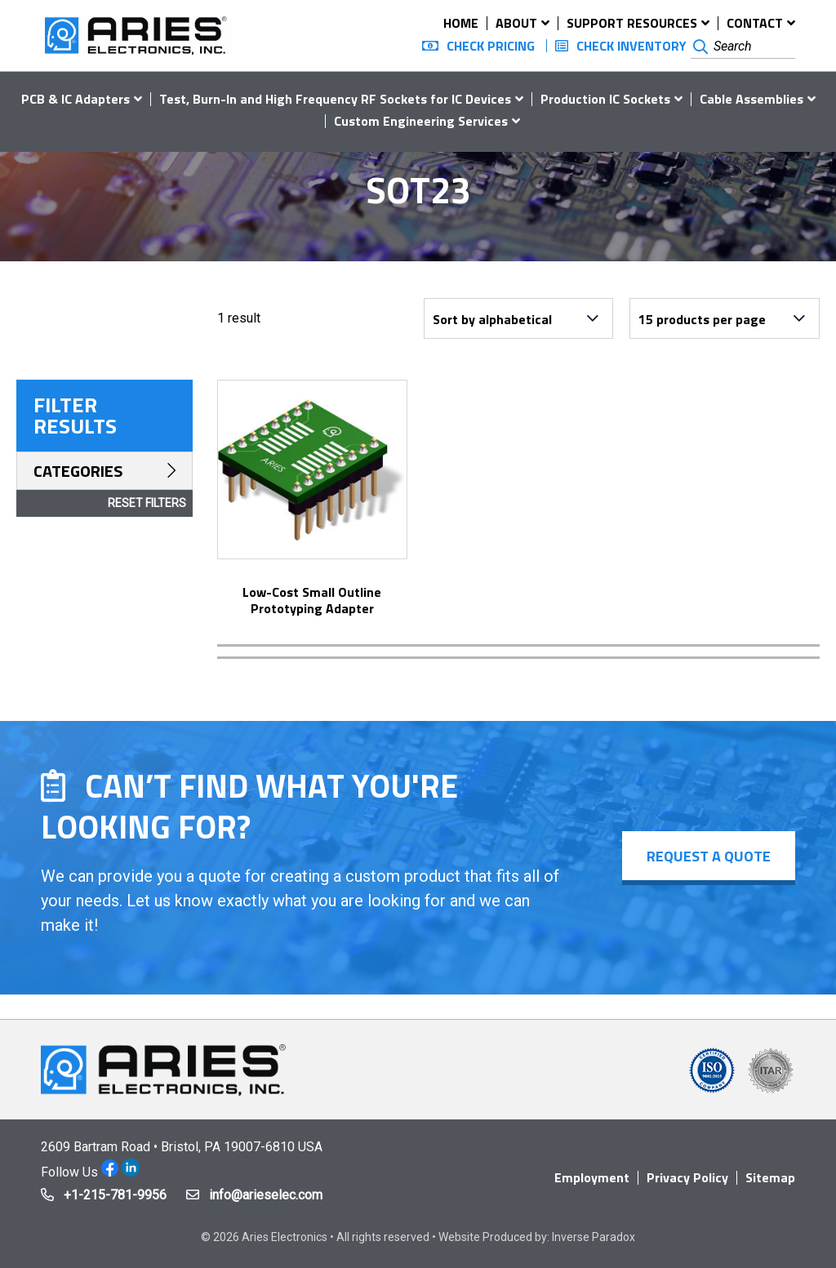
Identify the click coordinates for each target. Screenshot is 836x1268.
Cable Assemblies (751, 99)
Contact (755, 23)
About (516, 23)
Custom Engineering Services (421, 121)
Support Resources (632, 23)
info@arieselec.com (265, 1195)
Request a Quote (709, 856)
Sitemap (770, 1177)
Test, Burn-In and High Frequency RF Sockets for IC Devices (335, 99)
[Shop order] (518, 318)
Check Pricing (491, 46)
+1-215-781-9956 (115, 1195)
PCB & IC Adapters (75, 99)
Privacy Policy (687, 1177)
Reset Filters (147, 502)
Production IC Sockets (605, 99)
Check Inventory (631, 46)
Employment (591, 1177)
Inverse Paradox (593, 1237)
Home (460, 23)
